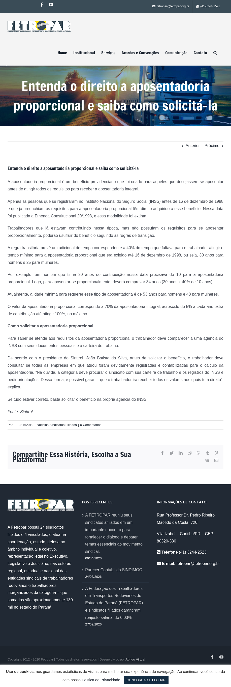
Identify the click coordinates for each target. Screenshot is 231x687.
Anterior (193, 146)
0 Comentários (91, 425)
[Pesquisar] (215, 52)
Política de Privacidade (101, 680)
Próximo (212, 146)
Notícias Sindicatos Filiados (57, 425)
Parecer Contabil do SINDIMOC (113, 570)
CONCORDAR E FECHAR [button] (146, 680)
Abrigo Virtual (135, 659)
